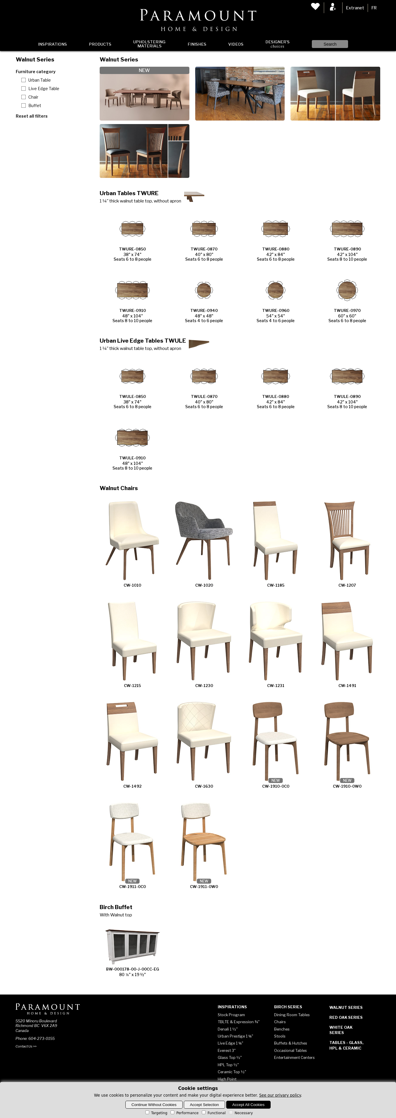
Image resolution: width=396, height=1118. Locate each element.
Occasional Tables (290, 1050)
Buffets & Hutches (290, 1043)
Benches (282, 1029)
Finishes (197, 44)
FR (374, 8)
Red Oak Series (346, 1017)
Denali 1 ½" (228, 1029)
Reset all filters (32, 116)
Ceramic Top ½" (232, 1071)
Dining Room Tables (292, 1014)
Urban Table (39, 80)
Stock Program (231, 1014)
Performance (184, 1113)
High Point (227, 1079)
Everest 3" (227, 1050)
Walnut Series (346, 1007)
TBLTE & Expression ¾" (239, 1021)
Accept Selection (204, 1104)
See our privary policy (280, 1095)
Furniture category (36, 72)
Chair (33, 97)
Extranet (355, 8)
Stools (280, 1036)
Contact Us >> (26, 1046)
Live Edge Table (43, 89)
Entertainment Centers (294, 1057)
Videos (235, 44)
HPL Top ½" (228, 1064)
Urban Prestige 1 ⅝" (235, 1036)
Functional (213, 1113)
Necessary (240, 1113)
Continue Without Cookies (154, 1104)
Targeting (155, 1113)
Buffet (34, 106)
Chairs (280, 1021)
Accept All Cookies (248, 1104)
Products (100, 44)
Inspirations (52, 44)
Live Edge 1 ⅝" (230, 1043)
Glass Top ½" (230, 1057)
